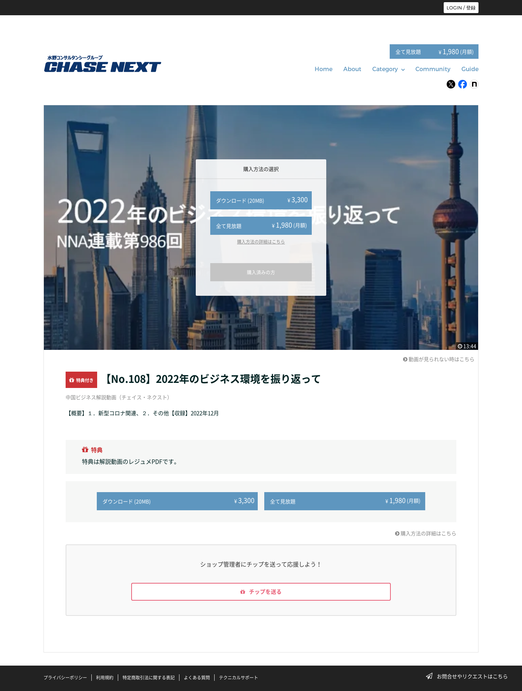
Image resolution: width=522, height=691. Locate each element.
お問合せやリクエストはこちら (469, 676)
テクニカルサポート (238, 677)
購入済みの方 (261, 272)
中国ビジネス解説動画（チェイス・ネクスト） (119, 397)
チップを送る (261, 591)
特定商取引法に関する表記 (149, 677)
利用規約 (104, 677)
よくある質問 (197, 677)
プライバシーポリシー (65, 677)
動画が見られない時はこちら (439, 359)
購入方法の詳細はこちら (261, 241)
